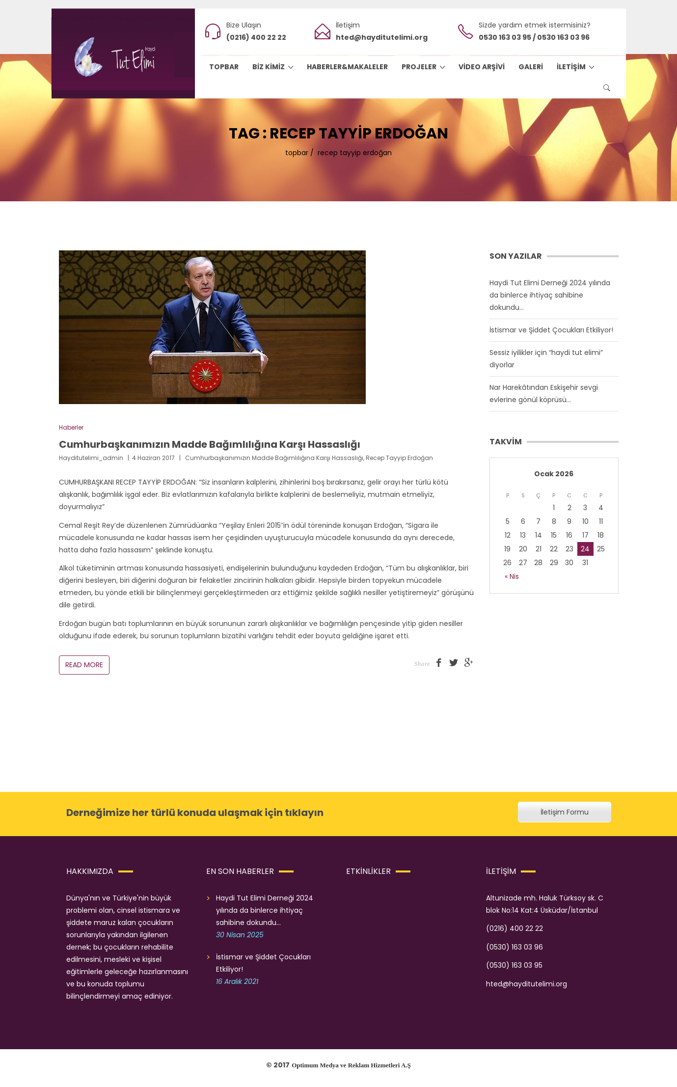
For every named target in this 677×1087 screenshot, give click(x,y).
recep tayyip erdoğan (399, 458)
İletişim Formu (565, 812)
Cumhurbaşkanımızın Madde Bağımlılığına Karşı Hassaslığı (209, 444)
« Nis (512, 576)
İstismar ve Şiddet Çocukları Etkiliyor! (551, 330)
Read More (84, 665)
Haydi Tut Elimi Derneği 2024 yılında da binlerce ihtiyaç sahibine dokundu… (549, 295)
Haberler (71, 427)
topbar (296, 153)
